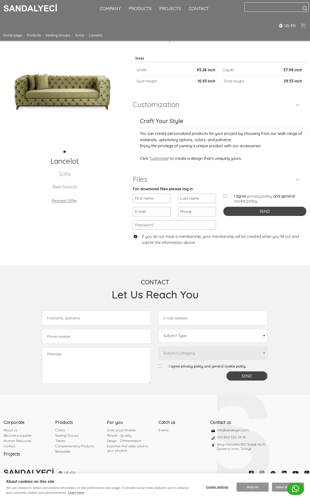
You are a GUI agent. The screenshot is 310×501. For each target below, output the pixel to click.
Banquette (62, 451)
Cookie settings (217, 487)
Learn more (76, 492)
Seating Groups (58, 35)
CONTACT (199, 8)
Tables (60, 441)
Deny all (252, 487)
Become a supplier (18, 435)
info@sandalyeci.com (233, 430)
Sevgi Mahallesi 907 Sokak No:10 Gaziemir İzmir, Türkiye (241, 446)
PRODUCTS (140, 8)
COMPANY (110, 8)
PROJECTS (170, 8)
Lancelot (95, 35)
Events (163, 430)
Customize (159, 158)
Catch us (167, 422)
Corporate (14, 422)
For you (115, 422)
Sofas (79, 35)
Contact (9, 446)
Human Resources (17, 441)
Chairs (60, 430)
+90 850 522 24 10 (231, 437)
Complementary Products (74, 446)
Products (34, 35)
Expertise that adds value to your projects (127, 448)
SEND (265, 211)
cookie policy (245, 201)
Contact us (220, 422)
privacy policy (259, 196)
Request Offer (64, 200)
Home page (12, 35)
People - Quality (119, 435)
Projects (12, 454)
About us (10, 430)
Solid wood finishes (121, 430)
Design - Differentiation (124, 441)
